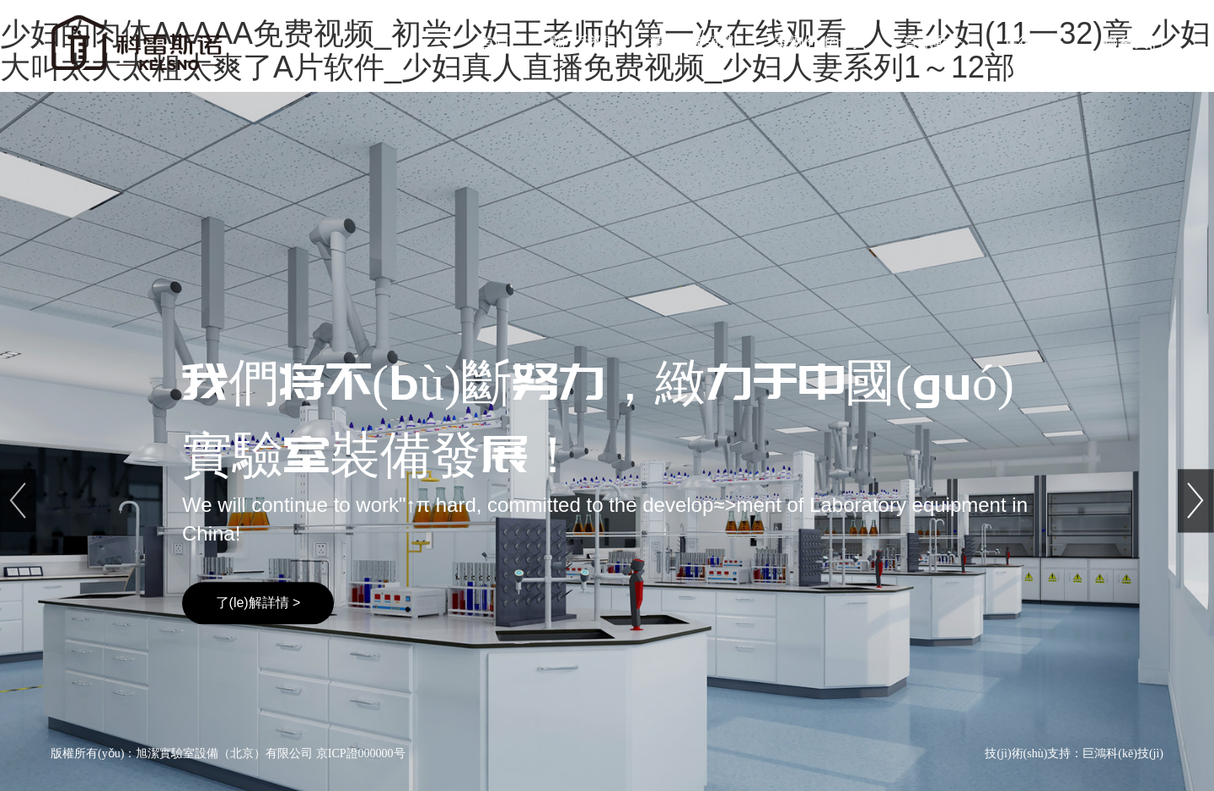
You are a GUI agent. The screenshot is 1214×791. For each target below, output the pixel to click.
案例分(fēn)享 (819, 42)
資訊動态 (933, 42)
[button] (1196, 428)
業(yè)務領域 (691, 42)
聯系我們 (1133, 42)
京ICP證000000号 (361, 753)
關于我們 (580, 42)
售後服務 (1033, 42)
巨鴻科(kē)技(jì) (1122, 753)
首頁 (495, 42)
